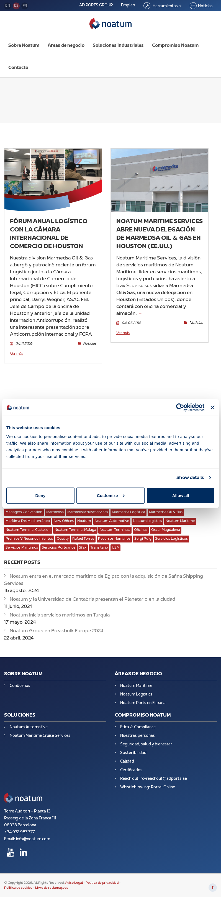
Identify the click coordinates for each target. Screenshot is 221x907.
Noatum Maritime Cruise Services (40, 731)
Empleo (128, 5)
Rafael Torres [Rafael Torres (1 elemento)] (83, 534)
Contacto (18, 64)
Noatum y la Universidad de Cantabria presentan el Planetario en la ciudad (92, 595)
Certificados (131, 766)
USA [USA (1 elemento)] (115, 543)
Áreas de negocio (66, 42)
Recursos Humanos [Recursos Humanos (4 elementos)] (114, 534)
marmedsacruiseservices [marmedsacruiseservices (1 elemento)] (87, 508)
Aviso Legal (74, 879)
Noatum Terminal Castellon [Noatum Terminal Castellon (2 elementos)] (28, 525)
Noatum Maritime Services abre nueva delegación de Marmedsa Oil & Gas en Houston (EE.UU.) (159, 230)
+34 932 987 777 (19, 828)
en (7, 5)
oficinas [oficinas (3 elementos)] (140, 525)
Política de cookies (18, 884)
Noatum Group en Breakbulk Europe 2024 (56, 627)
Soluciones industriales (118, 42)
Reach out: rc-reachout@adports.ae (153, 774)
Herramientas (166, 6)
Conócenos (20, 681)
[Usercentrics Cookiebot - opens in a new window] (180, 407)
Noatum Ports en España (143, 699)
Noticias (205, 6)
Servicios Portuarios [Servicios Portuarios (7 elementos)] (58, 543)
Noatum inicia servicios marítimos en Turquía (60, 611)
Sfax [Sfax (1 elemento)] (82, 543)
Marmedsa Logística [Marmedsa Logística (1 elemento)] (128, 508)
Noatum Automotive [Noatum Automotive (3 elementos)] (112, 516)
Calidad (127, 757)
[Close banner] (213, 407)
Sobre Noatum (23, 42)
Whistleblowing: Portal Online (147, 783)
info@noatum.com (33, 835)
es (16, 5)
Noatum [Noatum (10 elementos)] (84, 516)
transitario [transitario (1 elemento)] (99, 543)
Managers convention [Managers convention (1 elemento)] (24, 508)
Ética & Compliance (138, 723)
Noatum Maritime (136, 681)
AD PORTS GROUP (96, 5)
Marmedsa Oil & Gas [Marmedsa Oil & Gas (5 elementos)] (166, 508)
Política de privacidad (102, 879)
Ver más (16, 349)
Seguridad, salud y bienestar (146, 740)
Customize (111, 495)
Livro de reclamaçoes (51, 884)
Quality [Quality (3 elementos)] (63, 534)
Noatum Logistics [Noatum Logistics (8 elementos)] (147, 516)
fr (25, 5)
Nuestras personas (137, 731)
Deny (40, 495)
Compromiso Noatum (175, 42)
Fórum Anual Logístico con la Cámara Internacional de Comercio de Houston (49, 230)
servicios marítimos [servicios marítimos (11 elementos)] (22, 543)
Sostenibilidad (133, 748)
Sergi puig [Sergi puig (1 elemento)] (142, 534)
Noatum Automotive (29, 723)
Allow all (180, 495)
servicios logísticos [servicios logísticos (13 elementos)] (171, 534)
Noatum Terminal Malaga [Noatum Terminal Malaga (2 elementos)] (75, 525)
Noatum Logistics (136, 690)
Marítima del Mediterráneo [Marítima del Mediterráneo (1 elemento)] (28, 516)
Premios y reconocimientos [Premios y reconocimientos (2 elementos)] (29, 534)
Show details (190, 478)
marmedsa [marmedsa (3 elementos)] (55, 508)
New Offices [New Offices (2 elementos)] (64, 516)
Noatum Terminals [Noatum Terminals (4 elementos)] (115, 525)
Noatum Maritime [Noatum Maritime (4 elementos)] (180, 516)
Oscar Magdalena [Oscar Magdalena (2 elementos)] (165, 525)
